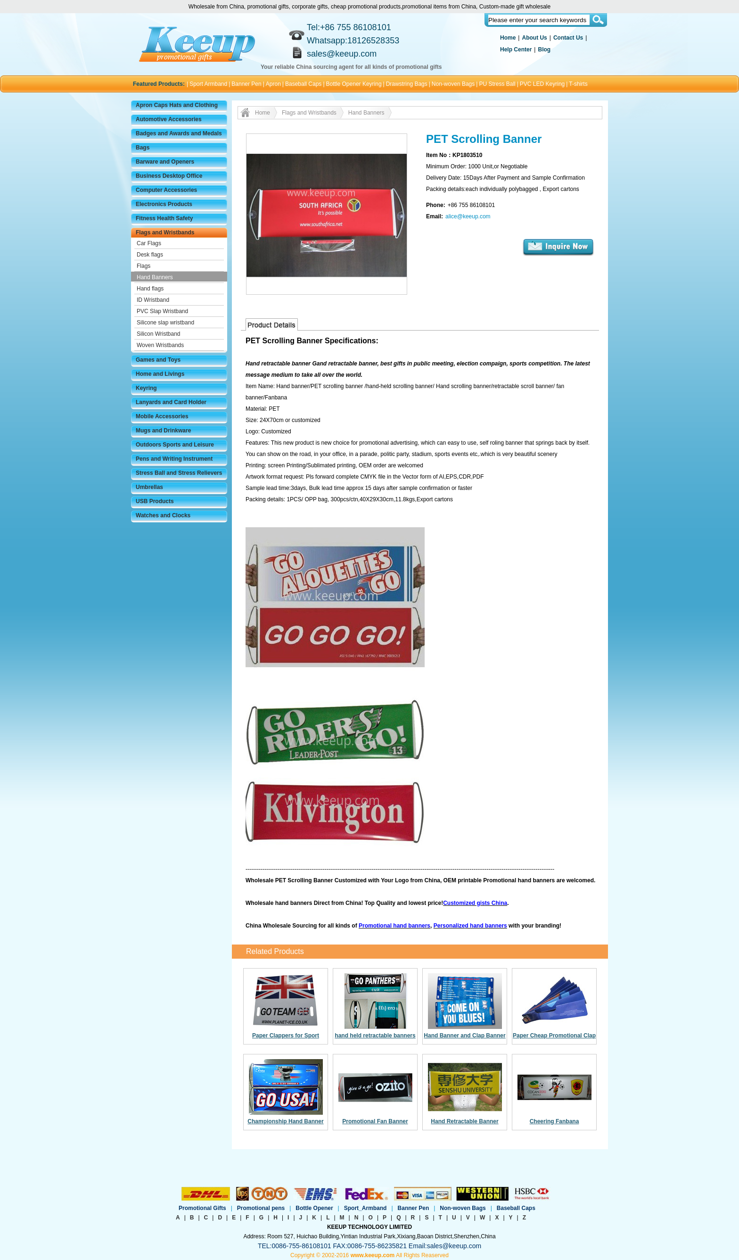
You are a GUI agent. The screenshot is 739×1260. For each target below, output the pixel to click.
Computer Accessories (166, 190)
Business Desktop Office (169, 176)
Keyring (146, 388)
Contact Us (568, 37)
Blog (544, 49)
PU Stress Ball (497, 84)
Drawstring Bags (406, 84)
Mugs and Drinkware (163, 430)
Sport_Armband (365, 1208)
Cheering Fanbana (554, 1121)
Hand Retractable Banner (464, 1121)
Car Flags (149, 243)
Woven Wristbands (160, 345)
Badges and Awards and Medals (179, 133)
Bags (142, 147)
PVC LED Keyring (542, 84)
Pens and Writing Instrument (174, 459)
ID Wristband (153, 300)
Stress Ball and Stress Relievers (179, 473)
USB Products (155, 501)
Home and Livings (160, 374)
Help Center (516, 49)
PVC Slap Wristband (162, 311)
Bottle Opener (314, 1208)
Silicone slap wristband (165, 322)
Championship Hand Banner (285, 1121)
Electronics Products (164, 204)
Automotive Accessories (169, 119)
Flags (143, 266)
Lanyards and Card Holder (171, 402)
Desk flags (150, 254)
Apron (273, 84)
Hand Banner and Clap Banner (464, 1035)
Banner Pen (246, 84)
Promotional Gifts (202, 1208)
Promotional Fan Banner (375, 1121)
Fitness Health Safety (164, 218)
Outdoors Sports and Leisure (175, 444)
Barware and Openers (165, 161)
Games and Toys (158, 359)
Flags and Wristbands (165, 232)
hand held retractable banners (375, 1035)
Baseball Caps (303, 84)
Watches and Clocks (163, 515)
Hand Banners (155, 277)
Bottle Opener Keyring (354, 84)
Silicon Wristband (158, 334)
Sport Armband (208, 84)
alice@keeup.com (468, 216)
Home (508, 37)
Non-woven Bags (453, 84)
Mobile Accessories (162, 416)
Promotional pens (261, 1208)
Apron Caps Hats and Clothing (177, 105)
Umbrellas (149, 487)
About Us (534, 37)
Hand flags (150, 288)
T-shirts (578, 84)
